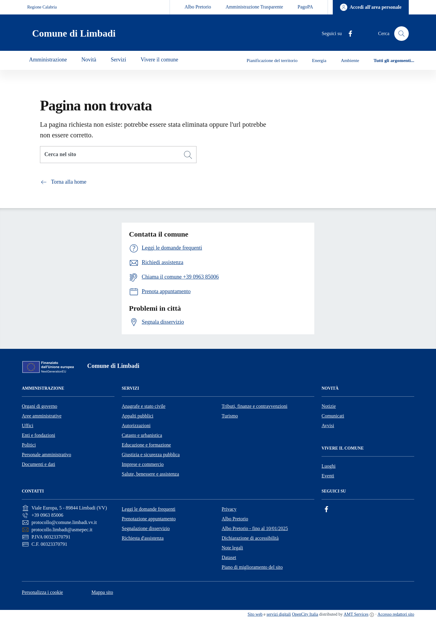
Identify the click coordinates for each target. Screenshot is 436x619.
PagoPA (305, 6)
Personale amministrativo (46, 454)
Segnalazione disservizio (146, 528)
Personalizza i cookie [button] (42, 592)
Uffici (27, 425)
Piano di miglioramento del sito (252, 567)
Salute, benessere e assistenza (150, 474)
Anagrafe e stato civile (143, 406)
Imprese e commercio (143, 464)
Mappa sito (102, 592)
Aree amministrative (41, 415)
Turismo (230, 415)
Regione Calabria (42, 7)
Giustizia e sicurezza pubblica (151, 454)
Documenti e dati (38, 464)
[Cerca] (188, 155)
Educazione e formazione (146, 444)
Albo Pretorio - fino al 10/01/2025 (255, 528)
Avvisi (328, 425)
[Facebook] (348, 34)
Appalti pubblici (137, 415)
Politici (29, 444)
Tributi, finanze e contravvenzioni (254, 406)
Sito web (255, 614)
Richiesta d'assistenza (143, 538)
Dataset (229, 557)
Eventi (328, 475)
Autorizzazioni (136, 425)
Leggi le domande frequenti (148, 509)
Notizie (329, 406)
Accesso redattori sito (396, 614)
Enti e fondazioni (38, 435)
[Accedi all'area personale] (371, 7)
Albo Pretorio (197, 6)
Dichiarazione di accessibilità (250, 538)
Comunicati (333, 415)
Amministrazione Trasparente (254, 6)
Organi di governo (39, 406)
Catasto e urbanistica (142, 435)
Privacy (229, 509)
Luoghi (328, 466)
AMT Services (356, 614)
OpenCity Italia (305, 614)
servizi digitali (278, 614)
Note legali (232, 547)
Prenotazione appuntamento (149, 518)
